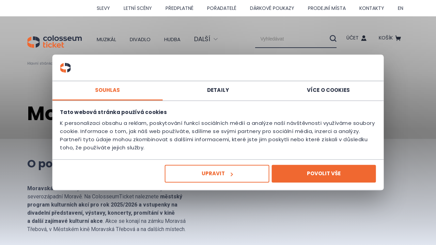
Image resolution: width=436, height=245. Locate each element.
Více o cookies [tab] (320, 90)
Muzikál (106, 39)
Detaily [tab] (218, 90)
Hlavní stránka (42, 63)
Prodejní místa (327, 8)
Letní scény (138, 8)
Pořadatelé (221, 8)
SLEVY (103, 8)
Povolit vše (315, 173)
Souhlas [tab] (115, 90)
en (400, 8)
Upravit (217, 173)
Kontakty (371, 8)
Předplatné (179, 8)
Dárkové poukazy (272, 8)
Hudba (180, 39)
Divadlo (143, 39)
